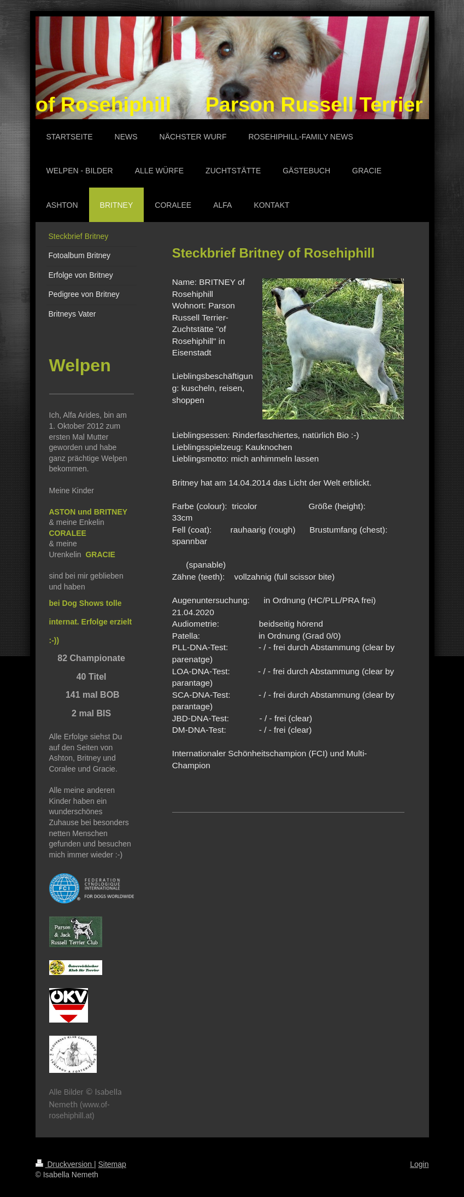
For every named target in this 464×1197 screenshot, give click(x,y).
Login (419, 1164)
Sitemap (112, 1164)
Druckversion (65, 1164)
